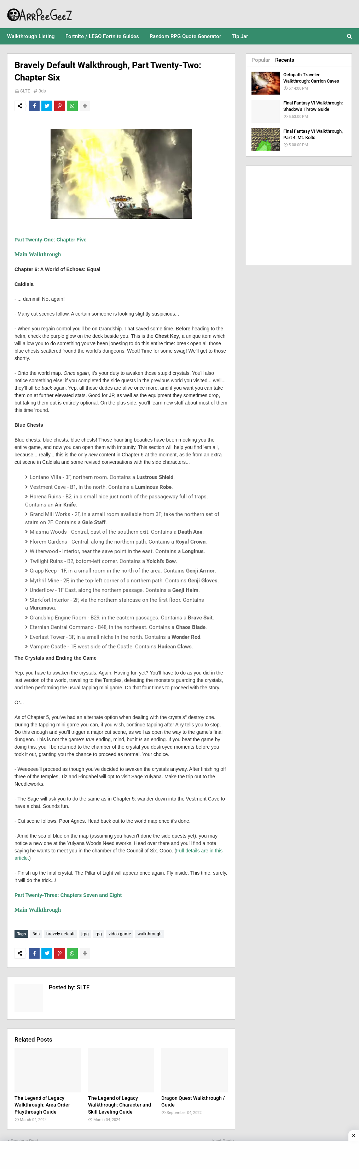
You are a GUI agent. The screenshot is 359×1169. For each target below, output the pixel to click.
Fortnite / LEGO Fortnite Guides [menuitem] (102, 36)
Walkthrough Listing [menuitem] (31, 36)
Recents (284, 60)
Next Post (222, 1139)
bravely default (60, 933)
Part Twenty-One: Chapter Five (51, 239)
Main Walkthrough (38, 254)
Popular (260, 60)
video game (120, 933)
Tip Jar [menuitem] (240, 36)
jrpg (85, 933)
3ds (42, 91)
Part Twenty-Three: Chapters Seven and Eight (68, 895)
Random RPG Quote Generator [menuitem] (185, 36)
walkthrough (150, 933)
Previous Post (24, 1139)
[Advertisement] (298, 215)
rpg (98, 933)
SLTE (25, 91)
